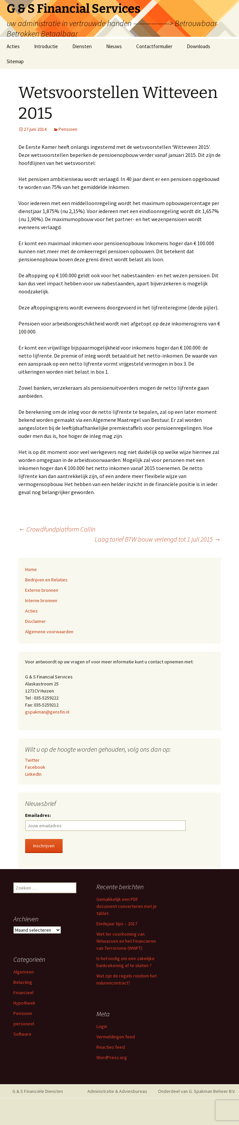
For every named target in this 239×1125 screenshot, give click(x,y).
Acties (13, 46)
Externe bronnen (41, 590)
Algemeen (23, 972)
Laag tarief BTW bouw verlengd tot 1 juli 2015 (158, 539)
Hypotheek (24, 1003)
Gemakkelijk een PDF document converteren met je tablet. (126, 906)
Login (101, 1026)
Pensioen (68, 129)
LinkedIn (33, 774)
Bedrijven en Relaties (46, 580)
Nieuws (114, 46)
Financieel (23, 993)
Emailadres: (38, 815)
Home (31, 569)
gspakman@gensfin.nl (47, 712)
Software (22, 1034)
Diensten (82, 46)
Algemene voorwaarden (49, 632)
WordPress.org (111, 1057)
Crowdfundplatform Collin (56, 529)
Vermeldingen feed (115, 1037)
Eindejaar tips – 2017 (116, 924)
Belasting (22, 982)
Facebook (35, 767)
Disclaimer (35, 621)
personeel (23, 1024)
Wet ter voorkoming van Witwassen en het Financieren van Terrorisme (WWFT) (126, 941)
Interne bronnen (41, 600)
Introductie (46, 46)
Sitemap (15, 61)
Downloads (198, 46)
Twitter (32, 760)
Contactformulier (154, 46)
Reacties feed (110, 1047)
